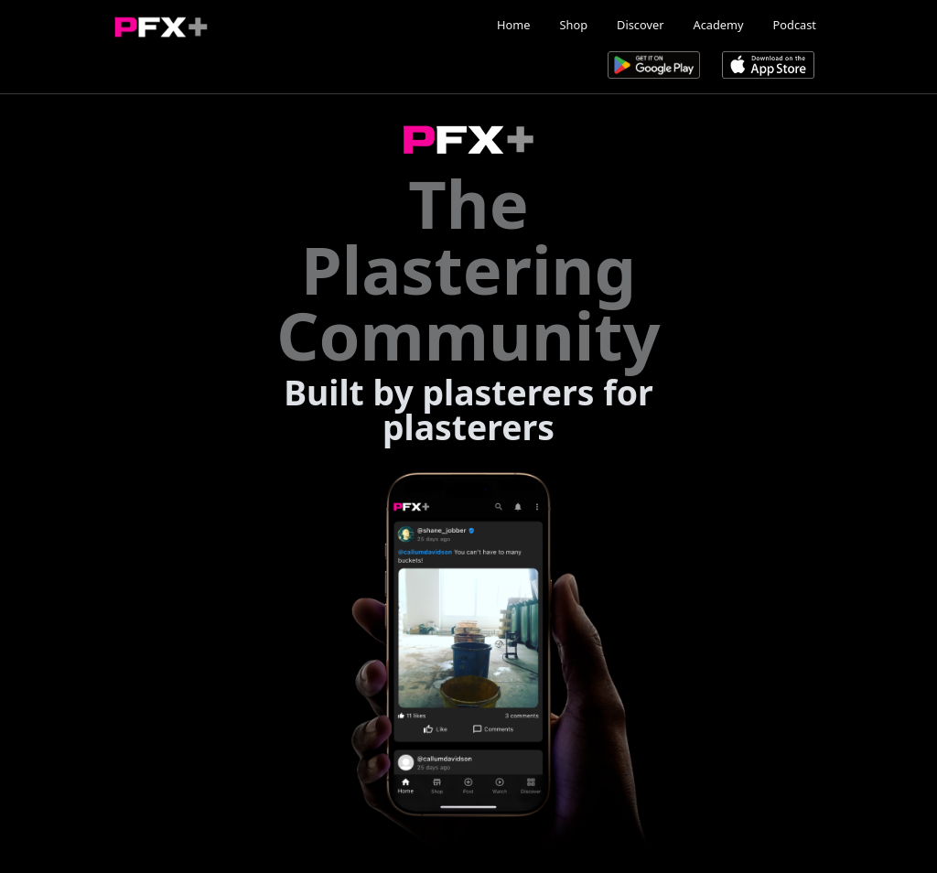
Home (513, 24)
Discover (640, 24)
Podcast (794, 24)
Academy (718, 24)
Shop (574, 24)
